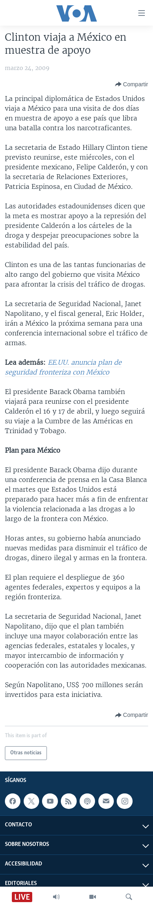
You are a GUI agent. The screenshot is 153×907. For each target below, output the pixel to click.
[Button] (131, 84)
